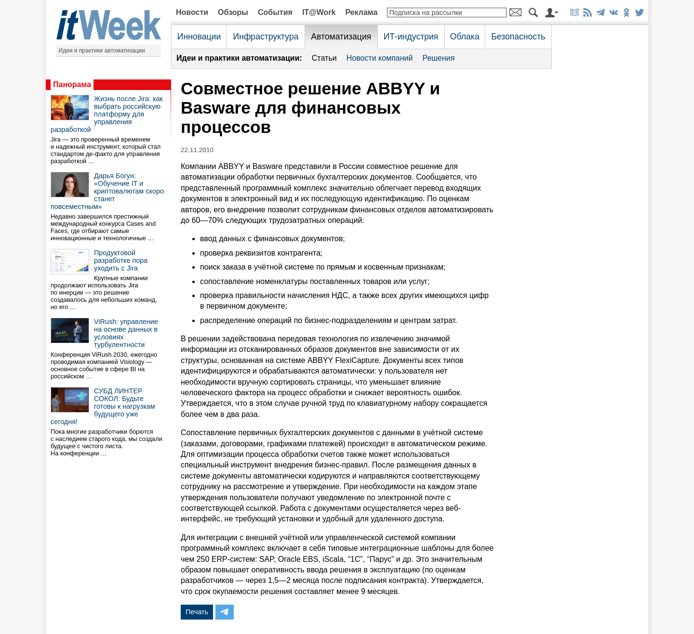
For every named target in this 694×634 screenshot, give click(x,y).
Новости (192, 12)
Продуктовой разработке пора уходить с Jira (120, 260)
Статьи (324, 58)
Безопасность (518, 36)
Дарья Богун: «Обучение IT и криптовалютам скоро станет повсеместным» (107, 191)
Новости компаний (380, 58)
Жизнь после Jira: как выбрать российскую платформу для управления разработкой (107, 114)
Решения (438, 58)
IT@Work (319, 12)
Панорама (72, 84)
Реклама (361, 12)
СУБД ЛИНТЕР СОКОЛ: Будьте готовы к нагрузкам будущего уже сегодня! (103, 406)
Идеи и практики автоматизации (102, 50)
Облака (465, 36)
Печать (197, 612)
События (275, 12)
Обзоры (233, 12)
